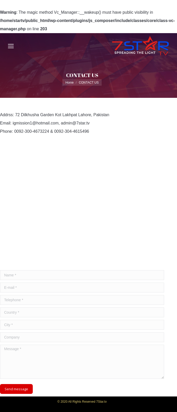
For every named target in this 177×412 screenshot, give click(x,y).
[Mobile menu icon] (11, 46)
